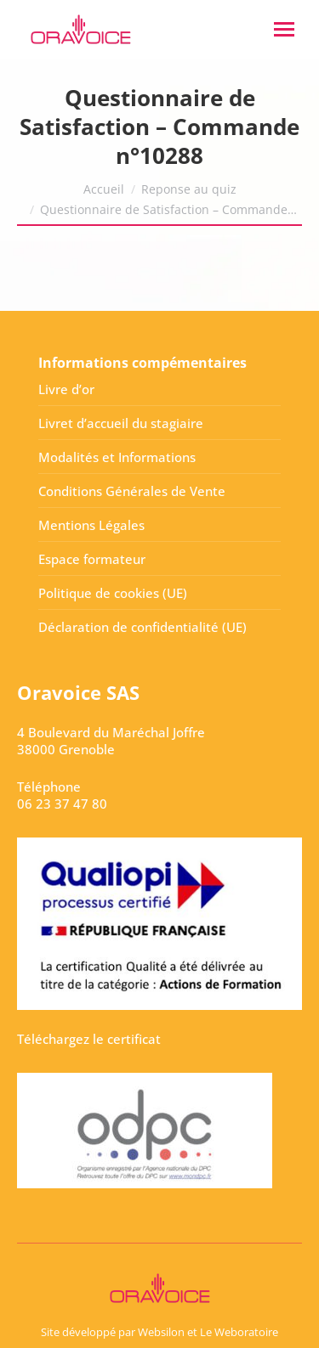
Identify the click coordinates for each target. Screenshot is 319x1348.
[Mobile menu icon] (284, 29)
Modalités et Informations (117, 456)
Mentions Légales (91, 524)
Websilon (161, 1332)
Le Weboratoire (239, 1332)
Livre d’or (66, 389)
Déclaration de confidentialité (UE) (142, 626)
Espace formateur (91, 558)
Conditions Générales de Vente (131, 490)
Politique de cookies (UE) (112, 592)
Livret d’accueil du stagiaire (120, 423)
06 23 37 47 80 (62, 803)
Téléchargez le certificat (89, 1038)
